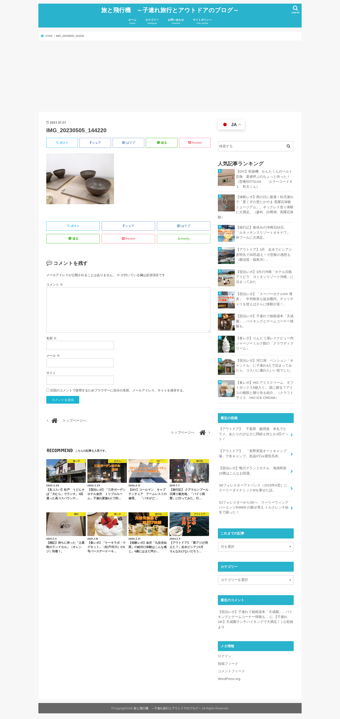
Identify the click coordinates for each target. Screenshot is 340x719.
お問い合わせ (176, 21)
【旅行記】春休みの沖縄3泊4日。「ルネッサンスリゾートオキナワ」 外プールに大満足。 (264, 231)
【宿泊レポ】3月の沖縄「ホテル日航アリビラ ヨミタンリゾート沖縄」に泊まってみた (264, 276)
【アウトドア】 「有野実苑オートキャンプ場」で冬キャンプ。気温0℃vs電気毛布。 (252, 452)
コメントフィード (231, 669)
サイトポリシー (202, 21)
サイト (51, 372)
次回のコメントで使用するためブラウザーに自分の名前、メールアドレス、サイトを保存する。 (118, 390)
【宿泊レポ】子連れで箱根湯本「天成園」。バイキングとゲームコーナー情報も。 (264, 320)
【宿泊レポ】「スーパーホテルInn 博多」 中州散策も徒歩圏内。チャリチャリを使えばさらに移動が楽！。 (264, 298)
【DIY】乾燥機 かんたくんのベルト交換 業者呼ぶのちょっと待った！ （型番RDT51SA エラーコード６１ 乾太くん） (264, 178)
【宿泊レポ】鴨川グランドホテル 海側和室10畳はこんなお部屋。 (252, 469)
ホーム (132, 21)
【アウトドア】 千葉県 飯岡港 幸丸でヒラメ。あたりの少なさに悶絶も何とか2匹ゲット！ (253, 433)
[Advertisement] (170, 75)
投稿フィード (228, 662)
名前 (51, 338)
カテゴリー (152, 21)
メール (53, 355)
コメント (54, 284)
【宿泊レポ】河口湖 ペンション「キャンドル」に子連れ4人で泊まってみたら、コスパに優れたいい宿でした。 (264, 364)
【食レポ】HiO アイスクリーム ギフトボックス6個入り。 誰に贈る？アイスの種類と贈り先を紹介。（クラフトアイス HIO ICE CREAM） (264, 389)
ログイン (224, 654)
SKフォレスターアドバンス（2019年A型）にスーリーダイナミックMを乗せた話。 (253, 486)
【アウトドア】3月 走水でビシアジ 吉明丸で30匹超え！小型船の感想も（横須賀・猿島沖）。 (265, 254)
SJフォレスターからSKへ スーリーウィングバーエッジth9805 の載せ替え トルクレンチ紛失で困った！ (254, 506)
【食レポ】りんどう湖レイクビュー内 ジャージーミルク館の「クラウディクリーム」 (265, 342)
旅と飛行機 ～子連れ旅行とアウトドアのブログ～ (170, 9)
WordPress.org (229, 677)
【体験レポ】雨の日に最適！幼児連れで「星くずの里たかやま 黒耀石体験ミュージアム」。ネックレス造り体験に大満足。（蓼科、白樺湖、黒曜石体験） (255, 206)
